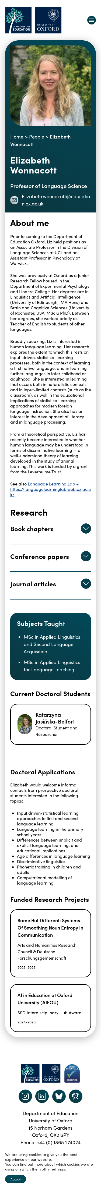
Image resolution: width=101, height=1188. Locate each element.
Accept (16, 1179)
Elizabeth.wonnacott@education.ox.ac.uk (50, 200)
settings (58, 1169)
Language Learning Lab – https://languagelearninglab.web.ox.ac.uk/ (50, 489)
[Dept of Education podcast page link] (59, 1096)
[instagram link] (25, 1096)
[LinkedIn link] (42, 1096)
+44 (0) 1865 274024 (59, 1142)
